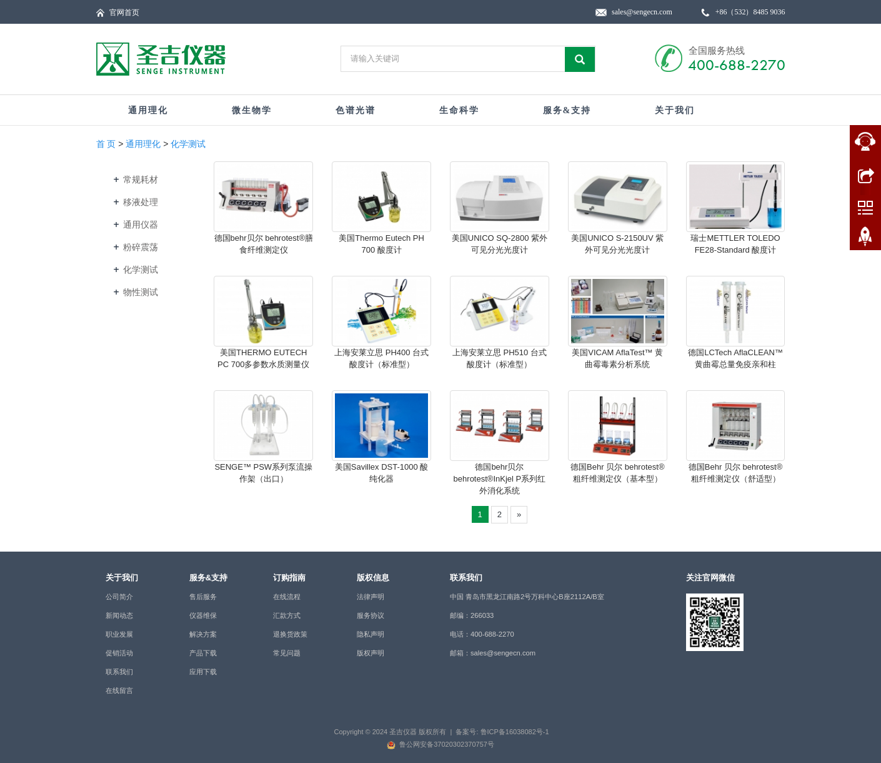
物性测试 (140, 292)
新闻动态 (119, 615)
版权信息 (373, 577)
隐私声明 (370, 634)
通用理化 (148, 110)
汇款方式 (287, 615)
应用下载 (203, 671)
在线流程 (287, 596)
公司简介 (119, 596)
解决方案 (203, 634)
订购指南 (289, 577)
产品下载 (203, 653)
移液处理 (140, 202)
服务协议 (370, 615)
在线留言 (119, 690)
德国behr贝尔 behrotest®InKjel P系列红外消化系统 (500, 478)
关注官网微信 (710, 577)
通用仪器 (140, 225)
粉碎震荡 (140, 247)
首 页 (106, 144)
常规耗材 (140, 179)
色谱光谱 (356, 110)
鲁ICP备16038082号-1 (514, 731)
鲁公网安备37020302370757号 (446, 744)
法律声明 (370, 596)
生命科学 (459, 110)
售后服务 (203, 596)
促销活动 (119, 653)
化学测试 (188, 144)
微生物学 (252, 110)
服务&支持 (567, 110)
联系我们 (119, 671)
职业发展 (119, 634)
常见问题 (287, 653)
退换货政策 (290, 634)
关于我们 (675, 110)
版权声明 (370, 653)
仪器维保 (203, 615)
